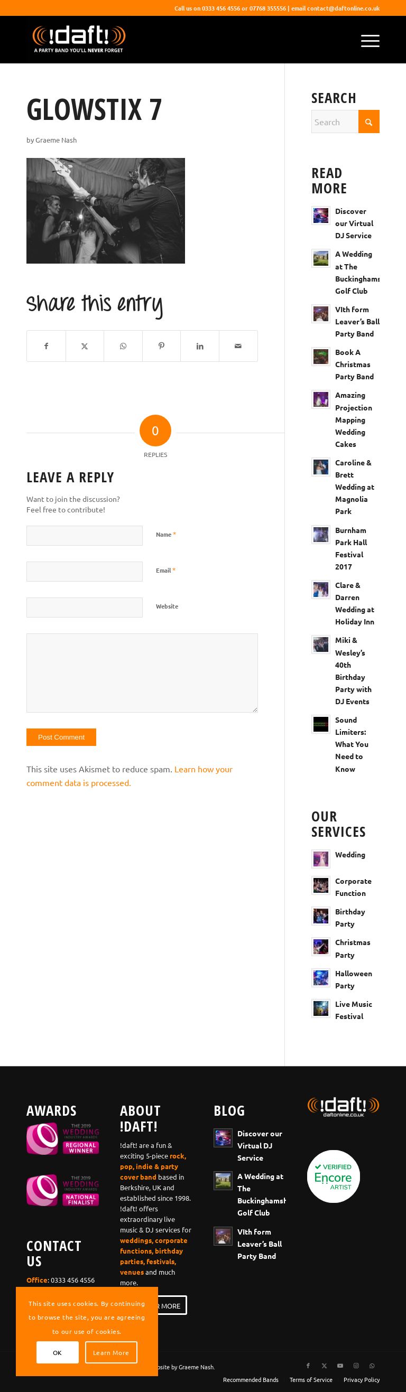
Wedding (350, 854)
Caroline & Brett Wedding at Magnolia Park (354, 486)
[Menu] (365, 39)
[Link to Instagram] (356, 1365)
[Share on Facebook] (46, 346)
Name (166, 533)
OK (57, 1352)
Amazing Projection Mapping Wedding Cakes (353, 419)
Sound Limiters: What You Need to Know (351, 744)
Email (166, 569)
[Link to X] (324, 1365)
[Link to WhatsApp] (372, 1365)
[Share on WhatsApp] (123, 346)
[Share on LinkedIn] (200, 346)
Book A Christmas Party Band (354, 364)
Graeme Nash (56, 139)
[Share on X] (85, 346)
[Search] (345, 121)
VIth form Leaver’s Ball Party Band (357, 321)
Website (167, 606)
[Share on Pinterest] (162, 346)
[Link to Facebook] (308, 1365)
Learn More (111, 1352)
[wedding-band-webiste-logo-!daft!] (78, 39)
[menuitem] (365, 39)
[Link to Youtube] (340, 1365)
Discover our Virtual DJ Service (354, 223)
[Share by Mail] (238, 346)
